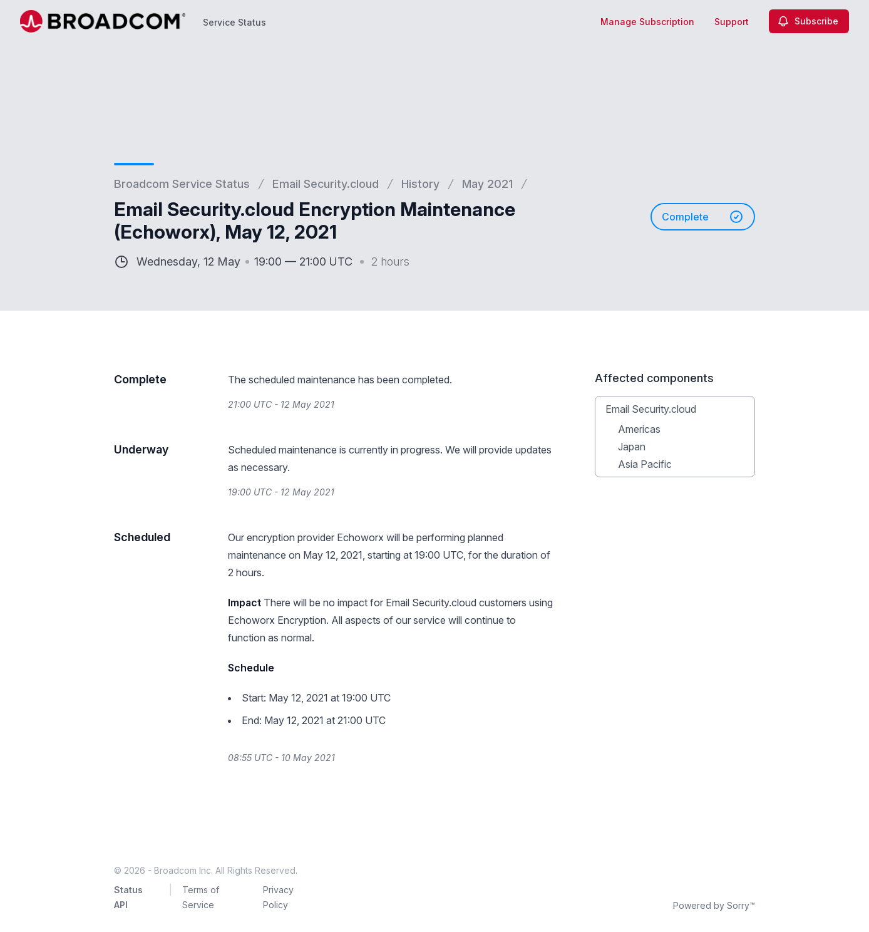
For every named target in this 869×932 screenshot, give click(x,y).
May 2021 (487, 183)
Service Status (234, 22)
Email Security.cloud (325, 183)
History (420, 183)
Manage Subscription (647, 21)
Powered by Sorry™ (714, 905)
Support (731, 21)
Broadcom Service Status (182, 183)
